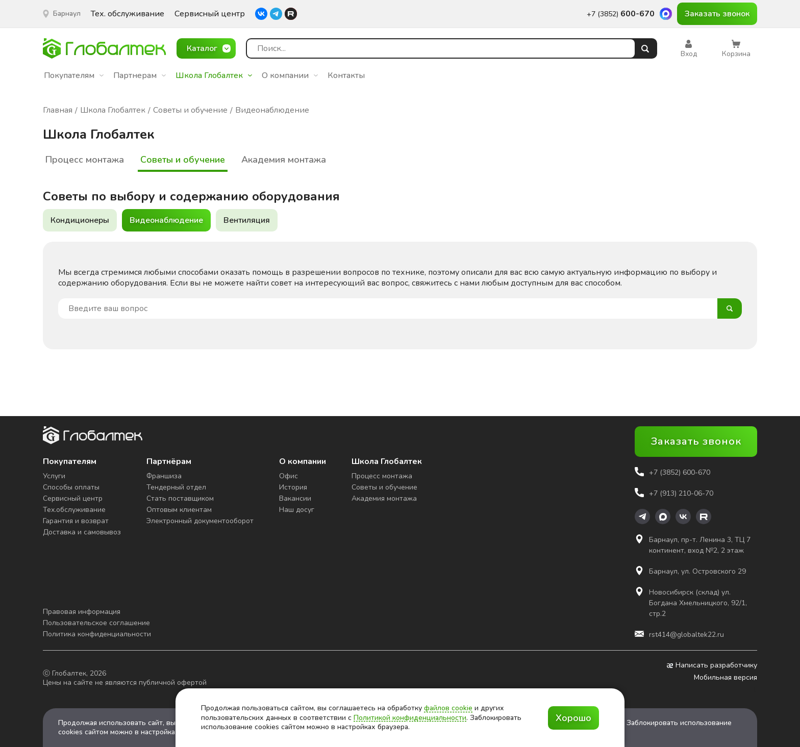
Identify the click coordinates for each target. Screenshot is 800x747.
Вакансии (295, 498)
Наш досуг (296, 509)
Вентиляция (246, 220)
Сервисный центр (209, 14)
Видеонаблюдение (166, 220)
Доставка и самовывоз (82, 532)
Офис (288, 476)
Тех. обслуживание (127, 14)
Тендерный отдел (176, 487)
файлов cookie (448, 708)
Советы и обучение (182, 159)
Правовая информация (81, 611)
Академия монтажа (283, 159)
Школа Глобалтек (214, 75)
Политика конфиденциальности (97, 634)
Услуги (54, 476)
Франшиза (164, 476)
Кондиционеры (80, 220)
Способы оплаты (71, 487)
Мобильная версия (725, 677)
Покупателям (74, 75)
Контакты (346, 75)
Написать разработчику (712, 665)
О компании (290, 75)
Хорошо (573, 718)
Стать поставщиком (180, 498)
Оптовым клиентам (179, 509)
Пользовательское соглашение (96, 623)
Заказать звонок (717, 13)
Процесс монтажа (84, 159)
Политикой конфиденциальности (410, 718)
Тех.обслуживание (74, 509)
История (293, 487)
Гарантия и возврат (76, 521)
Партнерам (139, 75)
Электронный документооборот (200, 521)
